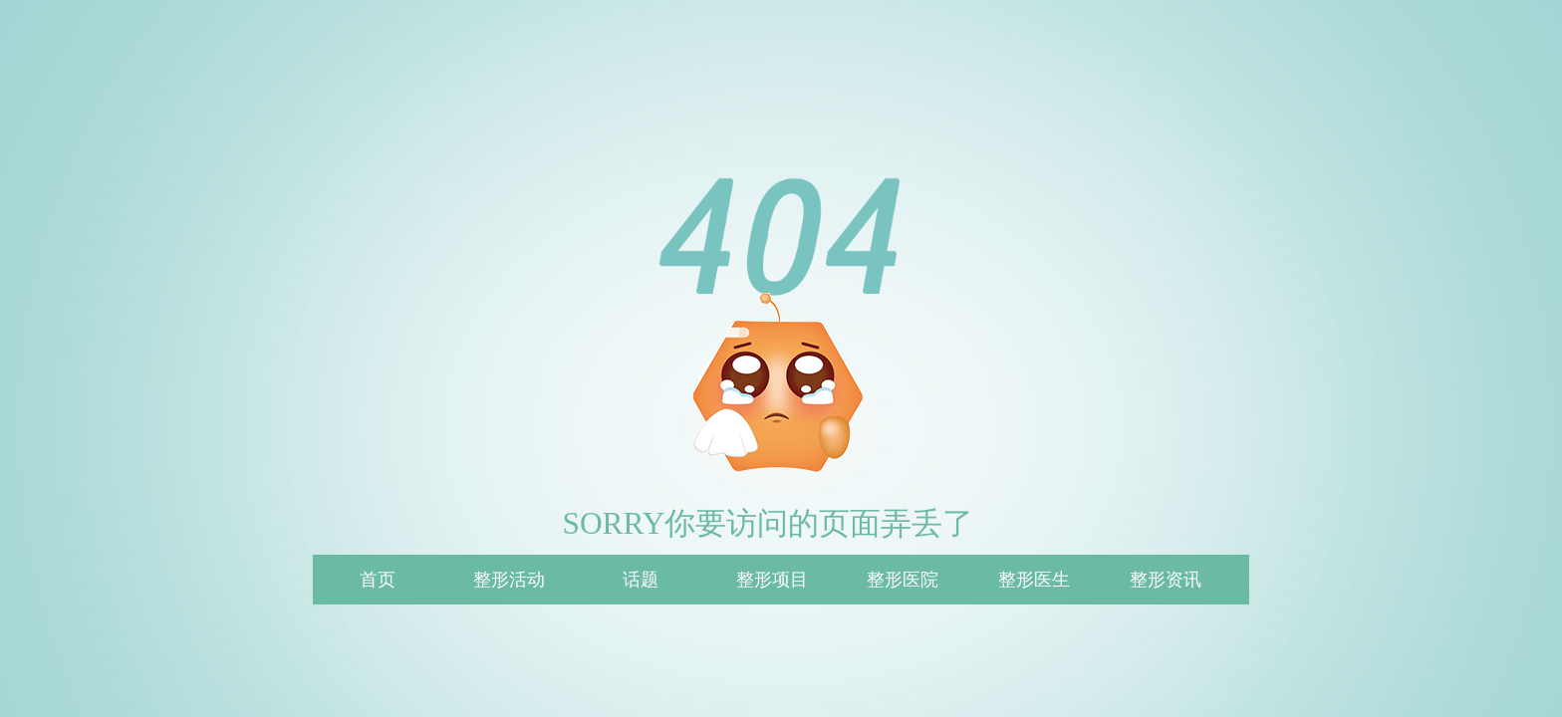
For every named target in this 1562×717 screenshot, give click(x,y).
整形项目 (772, 580)
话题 (640, 580)
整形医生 (1034, 580)
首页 (377, 580)
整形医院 (902, 580)
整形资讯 (1165, 580)
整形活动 (509, 580)
